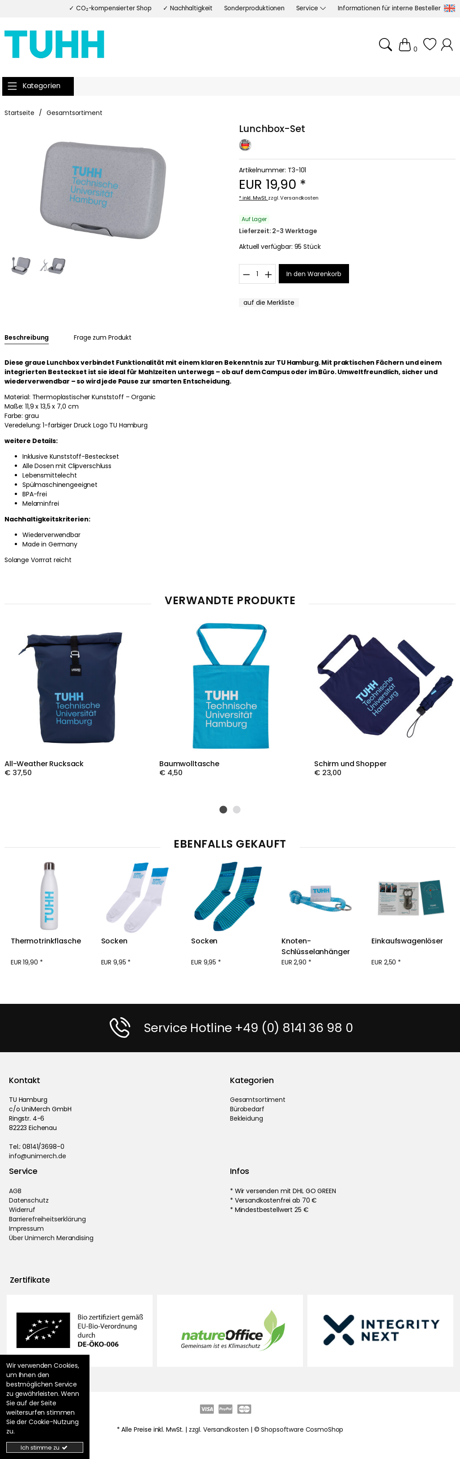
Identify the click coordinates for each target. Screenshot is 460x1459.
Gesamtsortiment (257, 1099)
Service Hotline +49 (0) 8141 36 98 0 (248, 1027)
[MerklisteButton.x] (269, 302)
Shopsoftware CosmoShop (302, 1429)
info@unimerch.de (37, 1155)
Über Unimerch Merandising (51, 1237)
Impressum (26, 1228)
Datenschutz (28, 1199)
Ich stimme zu (44, 1447)
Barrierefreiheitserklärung (47, 1218)
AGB (15, 1190)
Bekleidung (246, 1117)
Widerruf (22, 1209)
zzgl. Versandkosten (293, 197)
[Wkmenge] (257, 273)
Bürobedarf (247, 1108)
